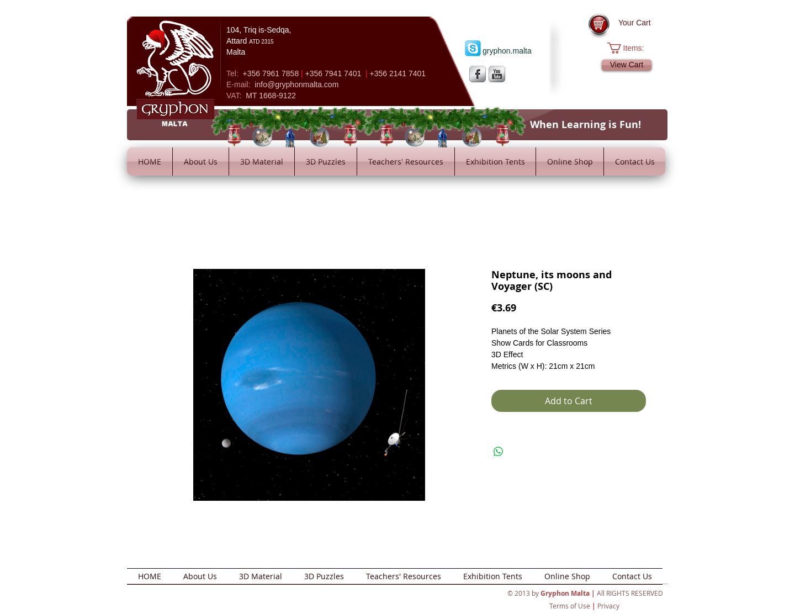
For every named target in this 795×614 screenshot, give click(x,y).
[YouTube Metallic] (497, 74)
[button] (631, 48)
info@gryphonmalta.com (296, 84)
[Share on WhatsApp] (498, 451)
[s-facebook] (477, 74)
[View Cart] (626, 65)
